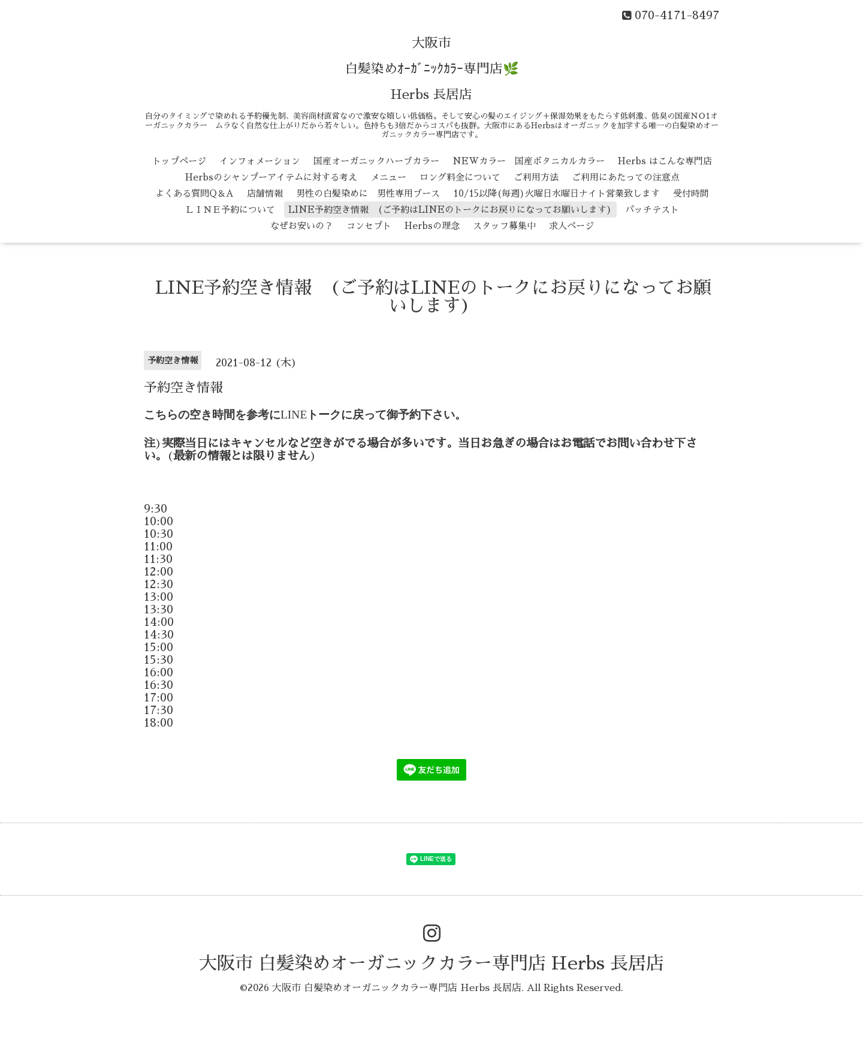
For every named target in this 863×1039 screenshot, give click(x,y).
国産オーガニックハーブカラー (376, 160)
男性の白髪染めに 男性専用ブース (368, 193)
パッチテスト (652, 209)
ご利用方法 (536, 177)
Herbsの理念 (432, 225)
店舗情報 (265, 193)
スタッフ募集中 (504, 225)
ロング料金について (460, 177)
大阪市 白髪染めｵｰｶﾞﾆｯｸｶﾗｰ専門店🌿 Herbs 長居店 (432, 69)
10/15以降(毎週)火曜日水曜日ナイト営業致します (556, 193)
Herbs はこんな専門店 (665, 160)
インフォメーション (259, 160)
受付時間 (691, 193)
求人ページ (571, 225)
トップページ (179, 160)
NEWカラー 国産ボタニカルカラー (528, 160)
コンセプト (368, 225)
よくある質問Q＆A (194, 193)
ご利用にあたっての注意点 (626, 177)
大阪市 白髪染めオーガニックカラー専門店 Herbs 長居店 (431, 963)
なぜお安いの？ (301, 225)
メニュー (388, 177)
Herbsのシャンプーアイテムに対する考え (271, 177)
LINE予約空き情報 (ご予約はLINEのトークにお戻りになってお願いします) (450, 209)
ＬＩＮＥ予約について (230, 209)
